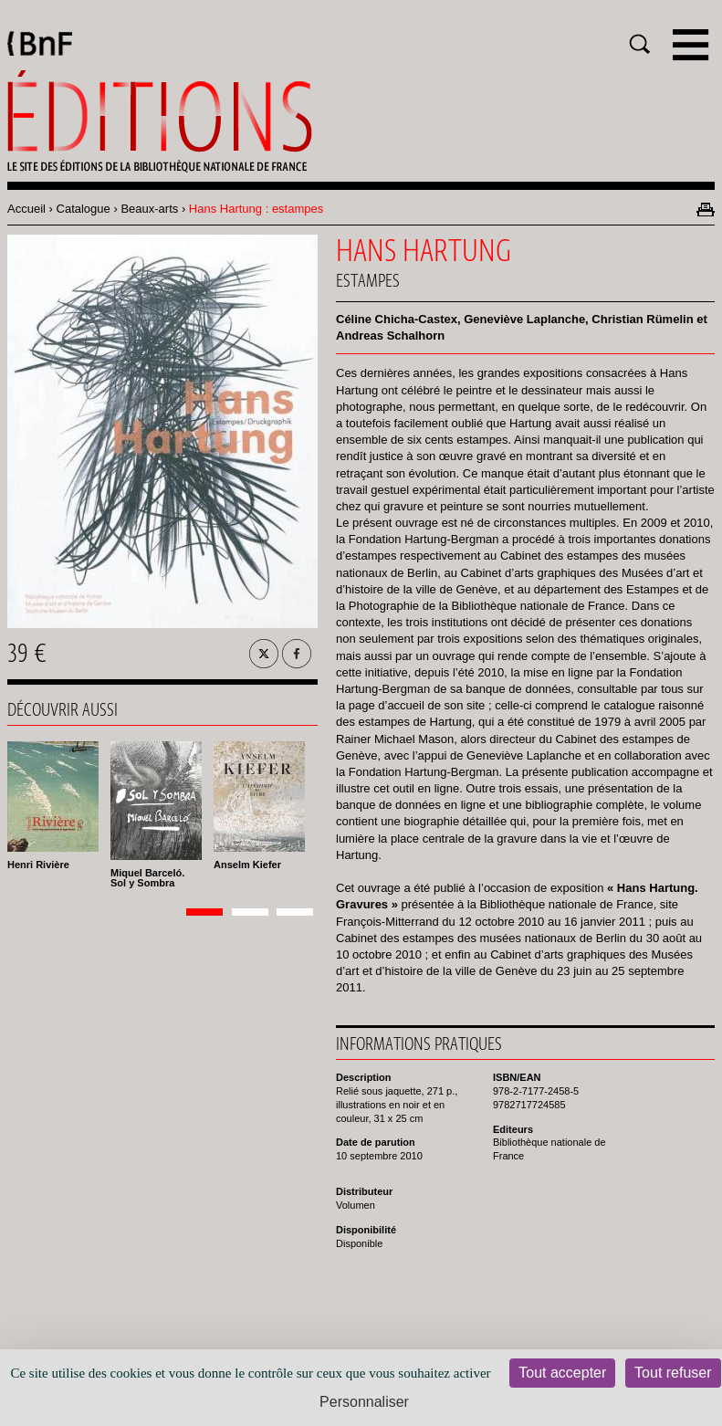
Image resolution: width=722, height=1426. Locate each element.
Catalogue (83, 208)
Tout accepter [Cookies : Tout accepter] (562, 1372)
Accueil (26, 208)
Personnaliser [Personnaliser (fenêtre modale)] (364, 1402)
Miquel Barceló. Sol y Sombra (147, 877)
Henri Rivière (38, 864)
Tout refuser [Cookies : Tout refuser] (672, 1372)
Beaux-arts (149, 208)
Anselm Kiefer (247, 864)
